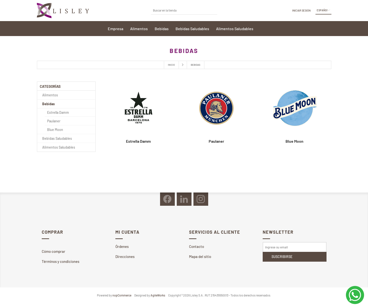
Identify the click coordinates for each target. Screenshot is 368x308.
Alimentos (50, 95)
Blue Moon (294, 141)
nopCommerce (121, 295)
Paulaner (216, 141)
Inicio (171, 64)
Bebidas (48, 104)
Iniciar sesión (301, 10)
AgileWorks (157, 295)
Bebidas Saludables (57, 138)
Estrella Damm (138, 141)
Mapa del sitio (200, 256)
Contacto (196, 246)
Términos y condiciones (60, 261)
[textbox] (180, 10)
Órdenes (122, 246)
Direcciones (125, 256)
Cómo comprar (53, 251)
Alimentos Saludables (58, 147)
